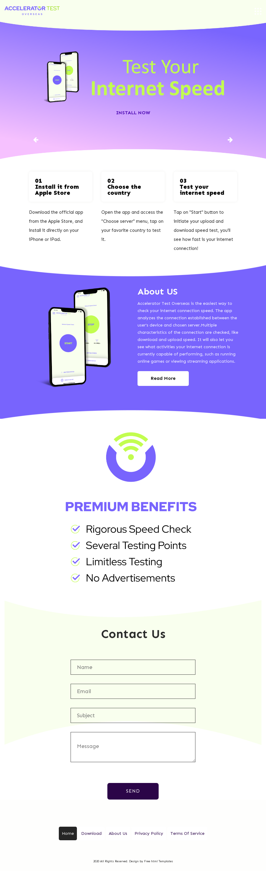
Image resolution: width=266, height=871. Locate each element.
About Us (118, 833)
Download (91, 833)
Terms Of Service (187, 833)
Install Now (133, 112)
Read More (163, 378)
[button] (36, 139)
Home (68, 833)
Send (133, 791)
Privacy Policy (149, 833)
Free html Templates (158, 861)
